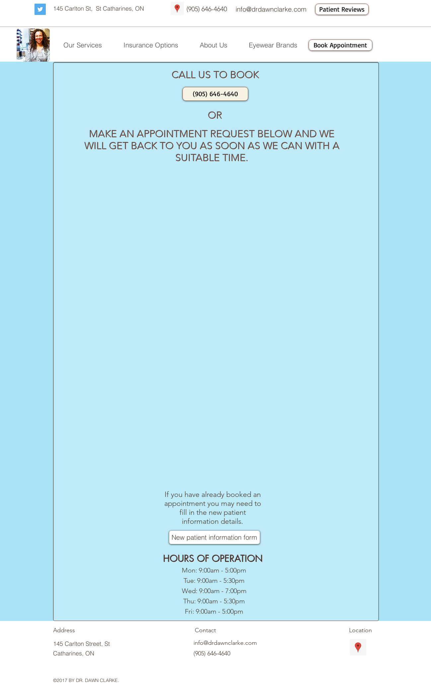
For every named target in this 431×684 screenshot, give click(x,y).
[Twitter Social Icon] (40, 9)
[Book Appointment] (340, 45)
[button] (82, 45)
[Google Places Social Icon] (177, 8)
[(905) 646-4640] (215, 94)
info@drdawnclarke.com (271, 9)
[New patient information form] (214, 537)
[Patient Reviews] (342, 9)
